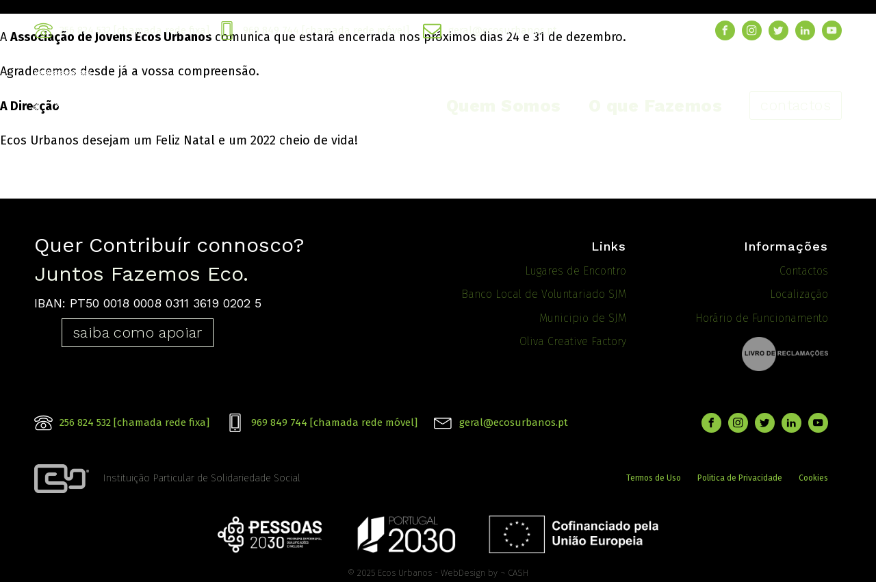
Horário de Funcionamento (761, 318)
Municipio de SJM (582, 318)
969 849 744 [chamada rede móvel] (326, 30)
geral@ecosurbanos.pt (502, 30)
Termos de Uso (653, 475)
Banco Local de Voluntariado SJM (543, 294)
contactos (795, 105)
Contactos (804, 270)
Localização (799, 294)
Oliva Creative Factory (572, 341)
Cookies (813, 475)
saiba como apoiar (138, 332)
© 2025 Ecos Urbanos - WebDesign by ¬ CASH (438, 567)
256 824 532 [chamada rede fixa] (134, 30)
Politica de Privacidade (739, 475)
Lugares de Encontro (575, 270)
